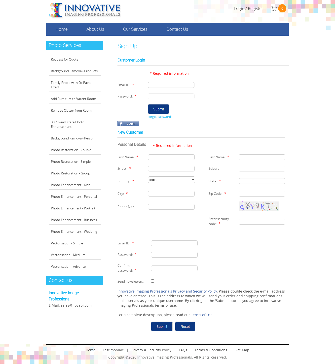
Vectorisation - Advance (68, 266)
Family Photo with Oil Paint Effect (71, 84)
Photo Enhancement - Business (74, 220)
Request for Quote (64, 59)
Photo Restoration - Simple (71, 161)
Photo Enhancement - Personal (74, 196)
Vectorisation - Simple (67, 243)
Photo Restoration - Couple (71, 150)
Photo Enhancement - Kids (70, 185)
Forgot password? (160, 117)
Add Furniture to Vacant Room (73, 99)
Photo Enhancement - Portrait (73, 208)
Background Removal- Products (74, 71)
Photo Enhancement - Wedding (74, 231)
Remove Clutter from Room (71, 110)
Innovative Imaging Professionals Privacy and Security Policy (167, 291)
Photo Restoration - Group (70, 173)
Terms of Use (202, 314)
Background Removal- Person (73, 138)
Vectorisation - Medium (68, 255)
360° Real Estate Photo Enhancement (67, 124)
